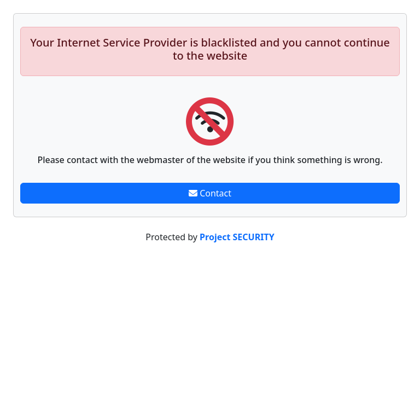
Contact (210, 193)
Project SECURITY (237, 237)
